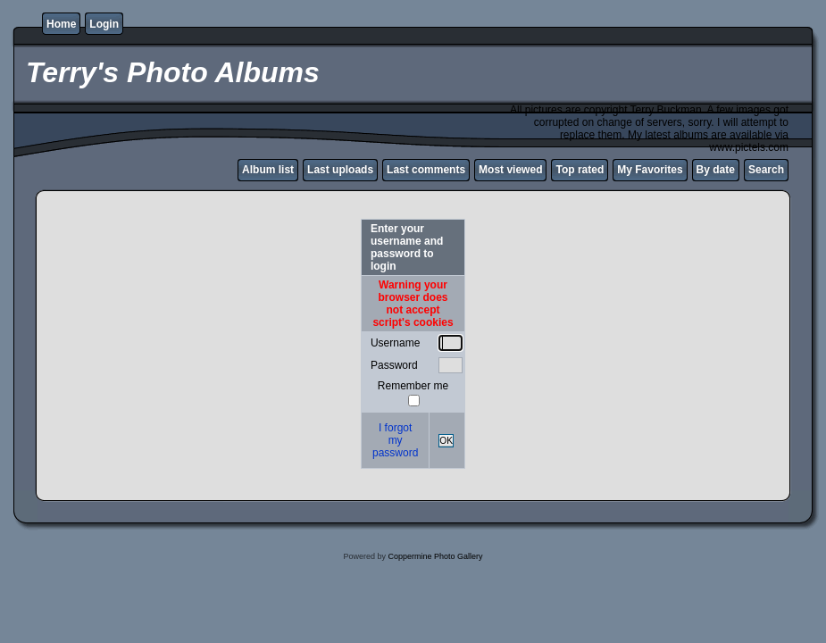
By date (716, 169)
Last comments (426, 169)
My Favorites (649, 169)
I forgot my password (395, 440)
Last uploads (340, 169)
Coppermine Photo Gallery (435, 556)
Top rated (579, 169)
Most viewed (510, 169)
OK (446, 441)
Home (61, 24)
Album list (268, 169)
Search (766, 169)
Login (104, 24)
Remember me (413, 386)
